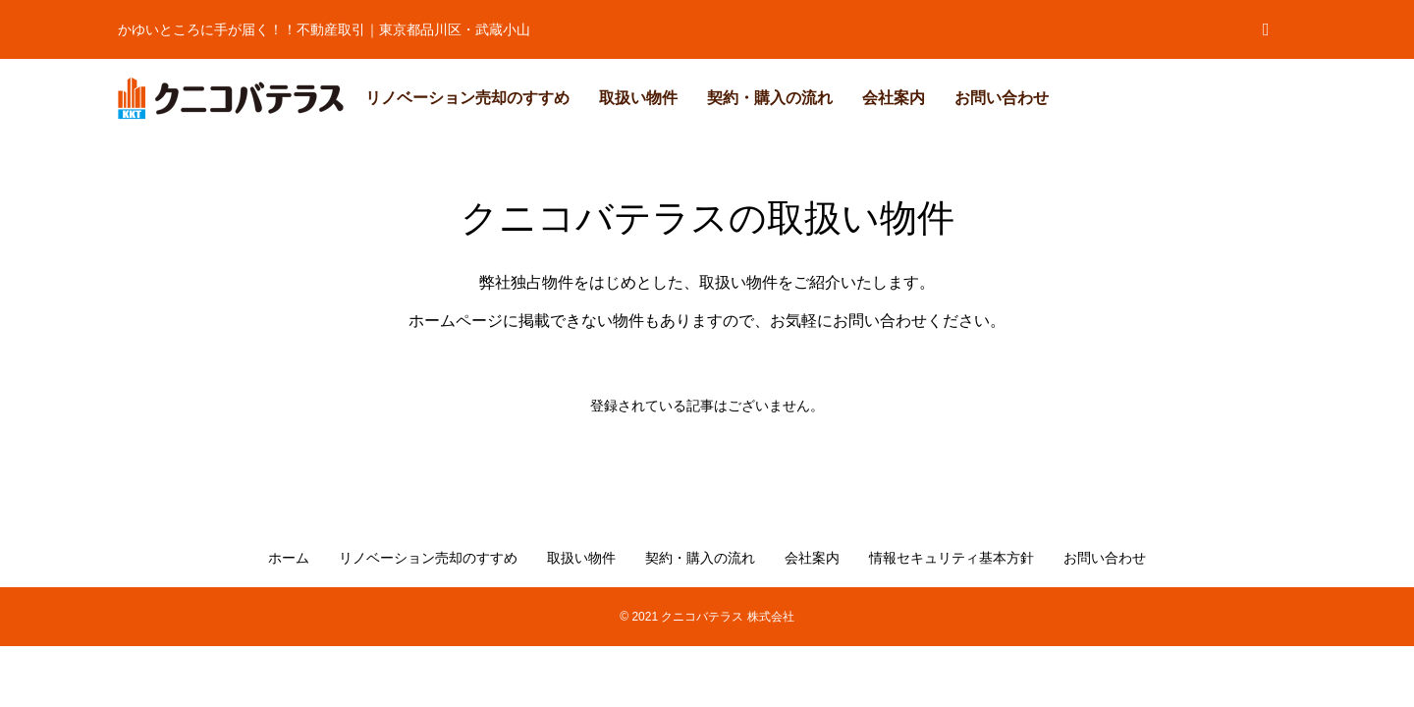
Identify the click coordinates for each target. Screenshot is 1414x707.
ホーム (288, 558)
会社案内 (893, 97)
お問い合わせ (1001, 97)
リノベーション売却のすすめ (467, 97)
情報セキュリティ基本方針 (951, 558)
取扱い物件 (638, 97)
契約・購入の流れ (770, 97)
